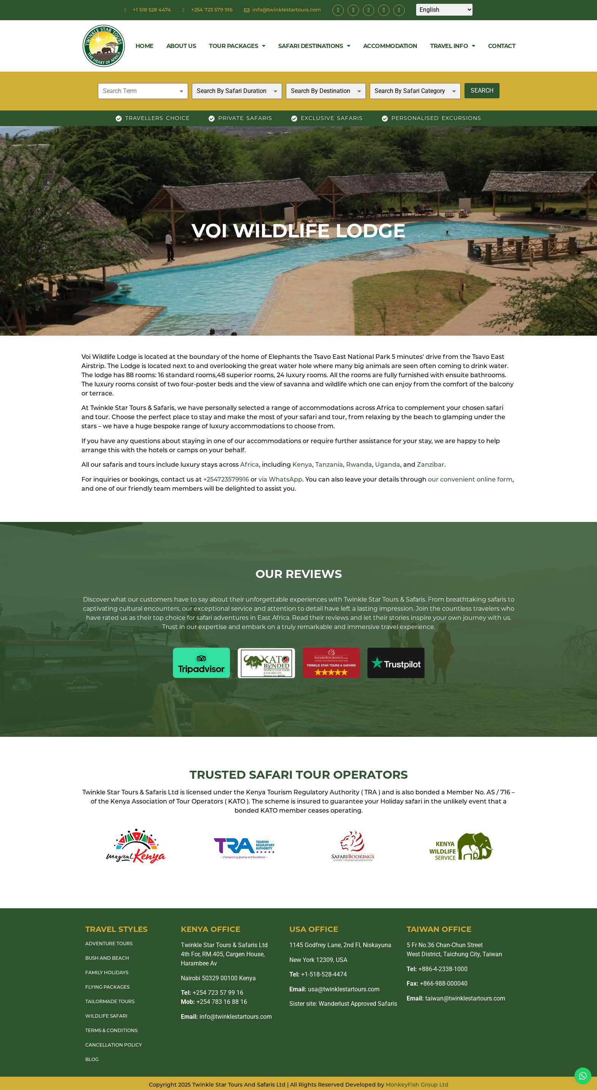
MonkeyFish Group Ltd (417, 1085)
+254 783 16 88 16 (214, 1001)
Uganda (387, 465)
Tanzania (329, 465)
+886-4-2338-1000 (437, 969)
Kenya (302, 465)
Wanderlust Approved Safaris (358, 1003)
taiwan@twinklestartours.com (456, 998)
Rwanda (359, 465)
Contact (502, 46)
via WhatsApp (280, 480)
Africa (249, 465)
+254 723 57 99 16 (212, 992)
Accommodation (390, 46)
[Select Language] (444, 10)
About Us (181, 46)
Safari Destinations (314, 46)
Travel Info (452, 46)
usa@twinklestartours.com (334, 989)
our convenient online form (470, 480)
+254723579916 (226, 480)
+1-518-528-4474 (318, 974)
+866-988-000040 (437, 983)
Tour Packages (237, 46)
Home (144, 46)
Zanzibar (430, 465)
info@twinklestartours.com (226, 1016)
